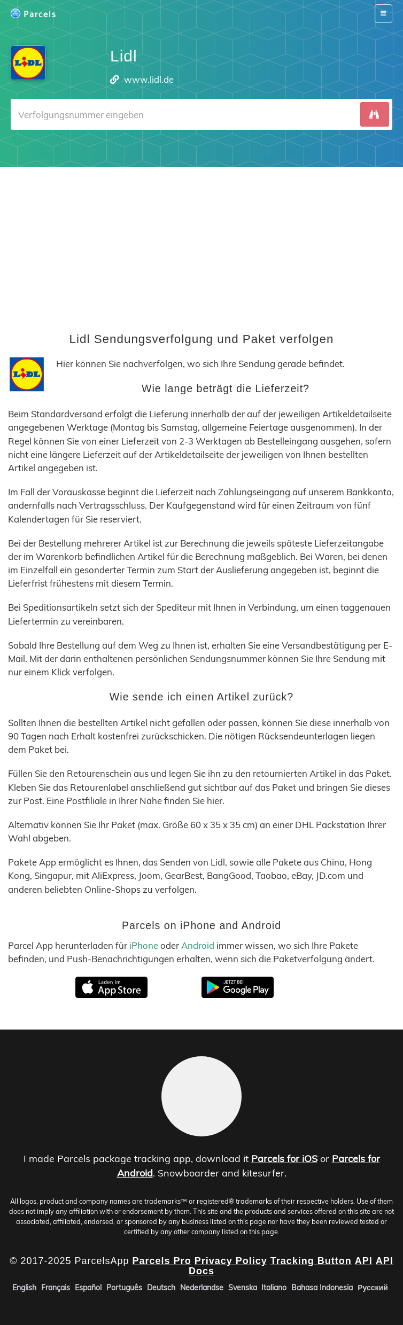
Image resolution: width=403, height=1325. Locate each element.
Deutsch (161, 1287)
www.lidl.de (149, 79)
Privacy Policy (231, 1261)
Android (197, 945)
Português (124, 1287)
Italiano (273, 1287)
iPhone (143, 945)
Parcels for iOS (284, 1158)
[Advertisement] (201, 242)
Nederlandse (201, 1287)
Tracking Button (311, 1261)
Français (55, 1287)
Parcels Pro (162, 1261)
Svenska (242, 1287)
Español (88, 1287)
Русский (373, 1287)
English (24, 1287)
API (364, 1261)
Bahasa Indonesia (322, 1287)
